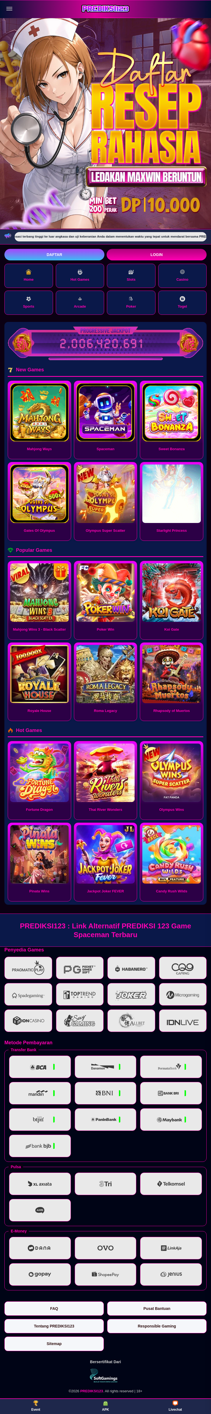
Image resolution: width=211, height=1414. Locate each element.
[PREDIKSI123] (105, 9)
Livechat (175, 1406)
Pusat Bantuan (156, 1308)
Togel (182, 302)
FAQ (54, 1308)
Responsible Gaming (157, 1326)
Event (35, 1406)
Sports (28, 302)
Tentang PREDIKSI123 (54, 1326)
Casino (182, 275)
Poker (131, 302)
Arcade (80, 302)
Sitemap (54, 1343)
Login (157, 254)
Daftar (54, 254)
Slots (131, 275)
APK (105, 1406)
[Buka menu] (9, 9)
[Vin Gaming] (105, 1375)
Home (29, 275)
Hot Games (79, 275)
